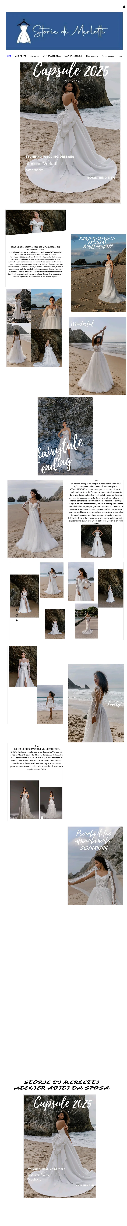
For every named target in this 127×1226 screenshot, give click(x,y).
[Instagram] (16, 615)
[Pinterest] (16, 620)
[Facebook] (16, 610)
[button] (124, 6)
